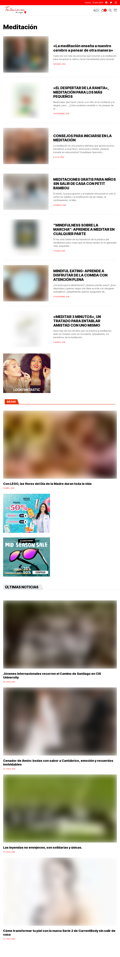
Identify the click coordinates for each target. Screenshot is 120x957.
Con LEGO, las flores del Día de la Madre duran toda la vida (47, 484)
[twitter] (111, 2)
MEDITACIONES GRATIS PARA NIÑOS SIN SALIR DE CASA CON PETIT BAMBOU (84, 183)
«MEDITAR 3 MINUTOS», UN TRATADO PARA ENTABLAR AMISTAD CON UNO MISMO (77, 321)
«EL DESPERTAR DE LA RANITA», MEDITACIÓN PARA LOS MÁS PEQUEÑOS (81, 92)
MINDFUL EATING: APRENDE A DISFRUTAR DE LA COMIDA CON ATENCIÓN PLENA (80, 275)
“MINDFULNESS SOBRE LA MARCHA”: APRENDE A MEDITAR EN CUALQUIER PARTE (84, 229)
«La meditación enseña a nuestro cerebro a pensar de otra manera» (83, 48)
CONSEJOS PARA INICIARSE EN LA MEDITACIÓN (82, 138)
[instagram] (116, 3)
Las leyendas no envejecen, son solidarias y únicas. (42, 847)
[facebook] (106, 3)
